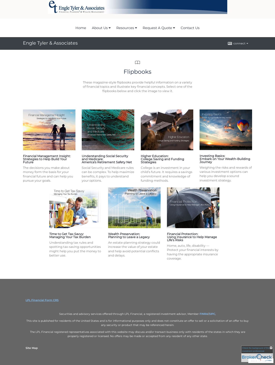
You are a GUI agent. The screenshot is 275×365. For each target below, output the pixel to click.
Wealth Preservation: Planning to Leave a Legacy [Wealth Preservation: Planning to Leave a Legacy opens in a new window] (129, 235)
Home (80, 28)
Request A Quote (157, 28)
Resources (125, 28)
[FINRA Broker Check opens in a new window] (257, 354)
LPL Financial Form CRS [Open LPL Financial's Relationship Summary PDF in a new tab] (42, 300)
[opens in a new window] (49, 149)
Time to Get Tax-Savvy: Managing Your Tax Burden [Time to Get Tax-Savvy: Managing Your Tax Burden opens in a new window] (70, 235)
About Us (100, 28)
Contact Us (190, 28)
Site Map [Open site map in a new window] (32, 348)
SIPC (212, 314)
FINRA (204, 314)
